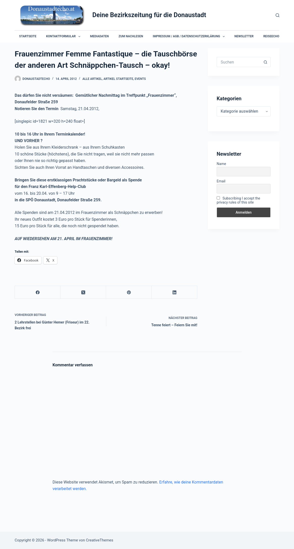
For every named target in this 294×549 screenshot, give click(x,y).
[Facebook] (37, 292)
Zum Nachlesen (131, 36)
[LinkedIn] (174, 292)
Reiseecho (271, 36)
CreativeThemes (99, 540)
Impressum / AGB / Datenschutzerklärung (190, 37)
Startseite (28, 36)
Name (221, 164)
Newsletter (244, 36)
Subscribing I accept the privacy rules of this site (238, 200)
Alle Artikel (92, 79)
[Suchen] (277, 15)
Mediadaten (99, 36)
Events (140, 79)
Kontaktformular (64, 37)
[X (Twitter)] (83, 292)
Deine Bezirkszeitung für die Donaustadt (149, 15)
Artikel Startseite (118, 79)
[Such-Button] (265, 62)
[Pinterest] (129, 292)
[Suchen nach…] (238, 62)
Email (221, 181)
